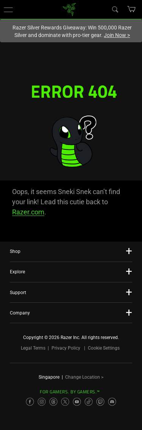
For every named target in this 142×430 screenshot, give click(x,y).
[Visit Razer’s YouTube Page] (77, 401)
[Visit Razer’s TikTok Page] (88, 401)
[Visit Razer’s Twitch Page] (100, 401)
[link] (69, 8)
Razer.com (28, 212)
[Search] (115, 9)
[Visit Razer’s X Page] (65, 401)
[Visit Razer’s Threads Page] (53, 401)
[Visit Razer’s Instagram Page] (41, 401)
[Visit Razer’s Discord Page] (112, 401)
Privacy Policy (65, 348)
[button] (8, 9)
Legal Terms (33, 348)
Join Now (117, 35)
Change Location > (84, 377)
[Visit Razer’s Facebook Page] (30, 401)
